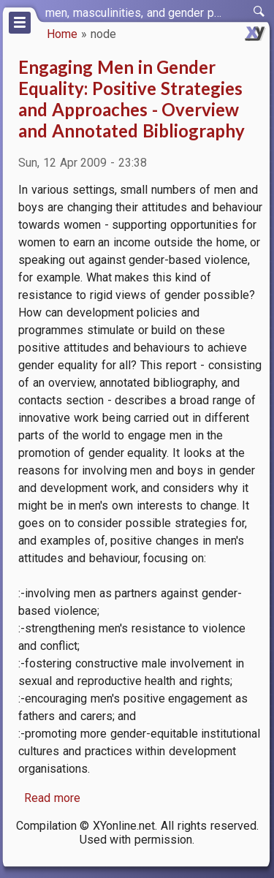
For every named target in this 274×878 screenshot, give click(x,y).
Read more (52, 798)
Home (62, 34)
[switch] (259, 11)
